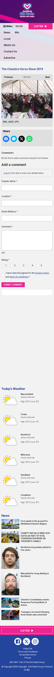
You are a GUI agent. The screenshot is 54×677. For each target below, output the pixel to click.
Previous (7, 76)
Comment (7, 226)
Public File (27, 649)
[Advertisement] (23, 340)
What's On (9, 45)
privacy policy (42, 272)
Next (46, 76)
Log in (6, 173)
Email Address (9, 211)
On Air (19, 26)
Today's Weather (13, 389)
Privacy (27, 658)
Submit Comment (13, 285)
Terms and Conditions (28, 652)
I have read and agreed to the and (27, 274)
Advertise (9, 57)
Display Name (9, 181)
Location (6, 196)
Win (17, 32)
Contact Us (10, 51)
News (7, 32)
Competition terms (27, 655)
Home (7, 26)
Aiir (28, 670)
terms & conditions (19, 276)
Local (7, 38)
